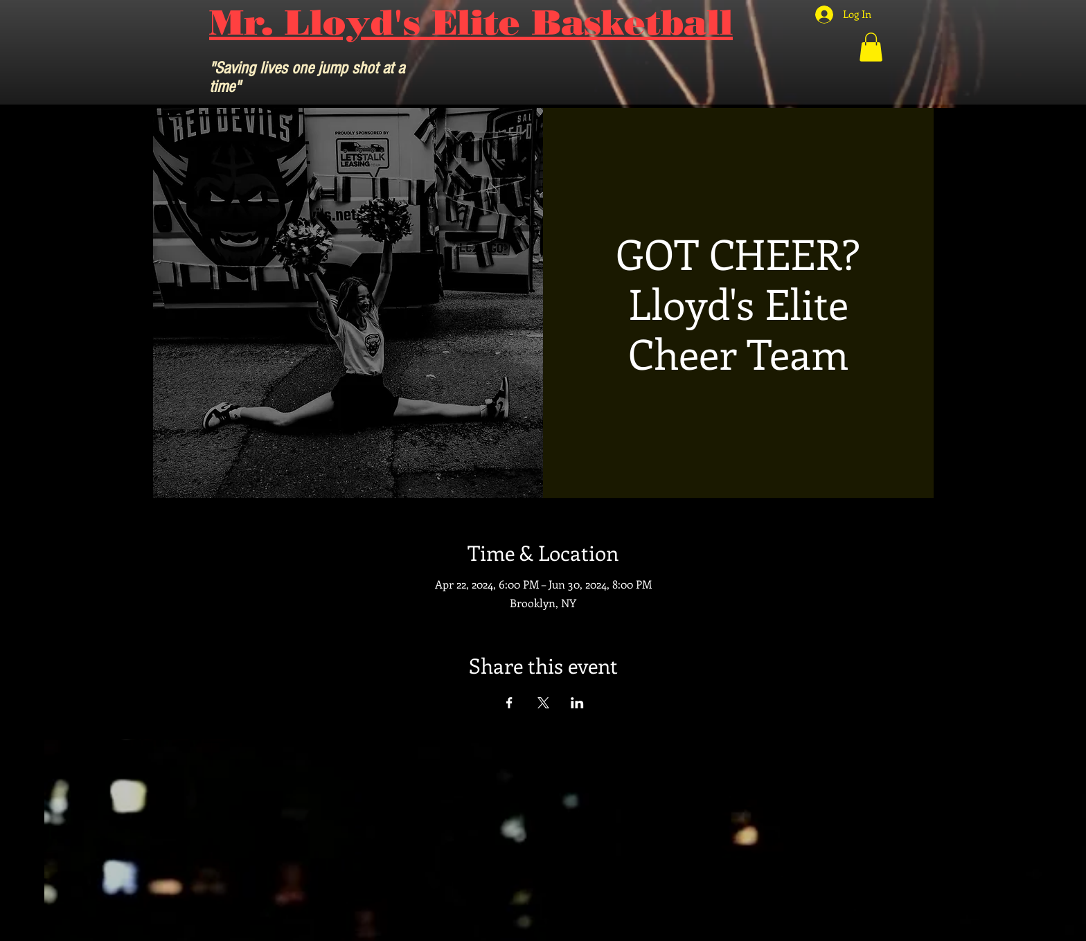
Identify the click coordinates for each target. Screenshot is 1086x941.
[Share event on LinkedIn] (577, 702)
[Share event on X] (543, 702)
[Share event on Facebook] (509, 702)
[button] (871, 47)
